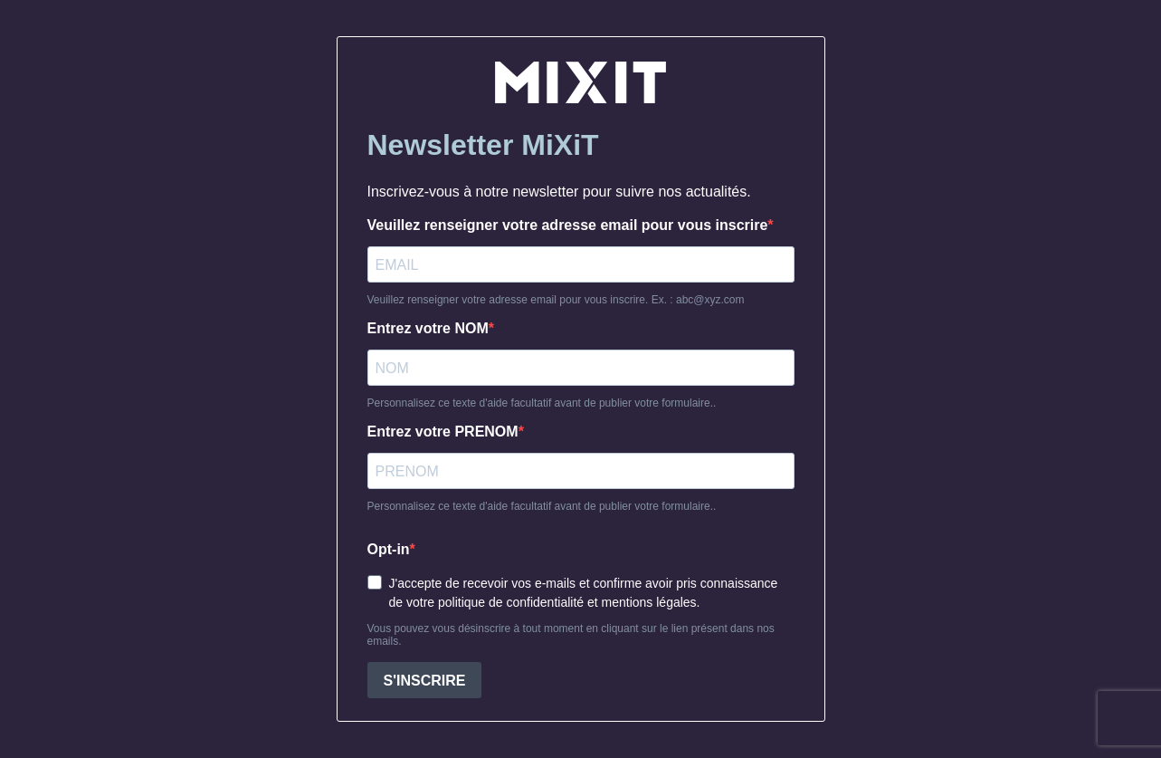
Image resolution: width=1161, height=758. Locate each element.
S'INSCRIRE (425, 680)
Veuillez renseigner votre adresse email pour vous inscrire (567, 225)
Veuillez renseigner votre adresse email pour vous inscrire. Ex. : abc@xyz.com (556, 299)
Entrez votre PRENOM (443, 431)
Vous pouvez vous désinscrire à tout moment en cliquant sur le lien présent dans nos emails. (571, 635)
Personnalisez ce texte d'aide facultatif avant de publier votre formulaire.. (542, 403)
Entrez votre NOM (428, 328)
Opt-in (388, 549)
